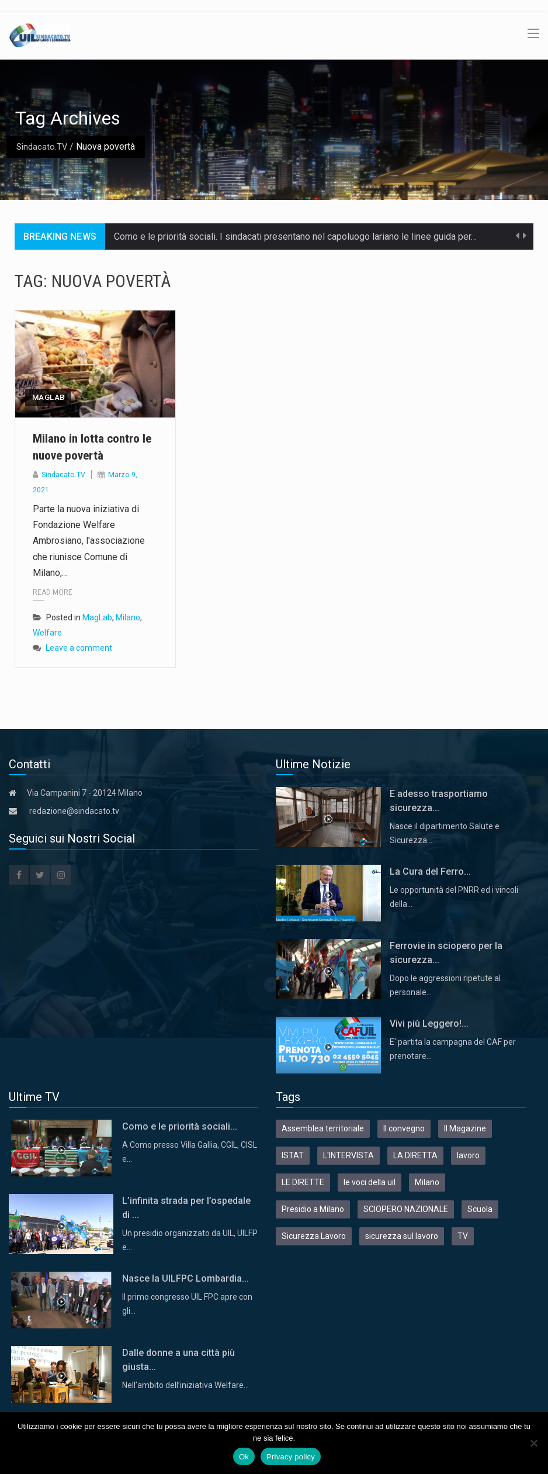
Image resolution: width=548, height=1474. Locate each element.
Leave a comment (79, 648)
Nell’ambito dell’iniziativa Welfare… (185, 1385)
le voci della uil (370, 1182)
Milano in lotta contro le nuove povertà (93, 446)
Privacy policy (290, 1456)
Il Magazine (465, 1128)
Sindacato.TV (43, 146)
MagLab (48, 397)
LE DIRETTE (303, 1182)
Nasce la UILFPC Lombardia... (185, 1278)
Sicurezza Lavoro (314, 1236)
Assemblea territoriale (323, 1128)
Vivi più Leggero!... (429, 1023)
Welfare (47, 633)
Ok (244, 1456)
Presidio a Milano (313, 1209)
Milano (128, 618)
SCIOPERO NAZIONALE (405, 1209)
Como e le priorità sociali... (179, 1126)
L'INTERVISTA (348, 1155)
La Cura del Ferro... (430, 871)
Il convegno (404, 1128)
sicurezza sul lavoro (401, 1236)
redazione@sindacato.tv (74, 811)
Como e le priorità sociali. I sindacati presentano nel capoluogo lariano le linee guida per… (295, 236)
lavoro (468, 1155)
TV (462, 1236)
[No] (533, 1443)
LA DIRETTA (415, 1155)
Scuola (479, 1209)
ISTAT (293, 1155)
